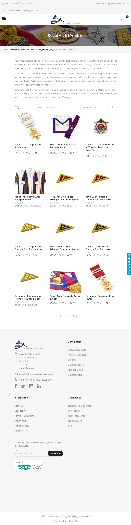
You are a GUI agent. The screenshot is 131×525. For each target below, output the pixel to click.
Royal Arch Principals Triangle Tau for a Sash (98, 198)
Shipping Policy (21, 425)
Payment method (76, 415)
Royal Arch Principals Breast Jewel (101, 297)
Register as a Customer (79, 405)
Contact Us (20, 410)
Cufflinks (72, 359)
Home (5, 49)
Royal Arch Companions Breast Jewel (27, 146)
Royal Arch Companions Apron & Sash (63, 146)
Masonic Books (75, 374)
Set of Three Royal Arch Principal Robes (27, 198)
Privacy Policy (21, 430)
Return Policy (20, 420)
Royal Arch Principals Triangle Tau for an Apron (64, 198)
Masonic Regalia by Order (23, 49)
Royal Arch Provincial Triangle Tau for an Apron (64, 248)
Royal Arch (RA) (46, 49)
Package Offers (75, 369)
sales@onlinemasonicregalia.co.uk (21, 10)
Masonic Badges (76, 364)
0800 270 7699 (10, 3)
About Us (18, 405)
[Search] (120, 18)
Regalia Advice (75, 420)
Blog (70, 425)
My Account (74, 410)
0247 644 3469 (26, 3)
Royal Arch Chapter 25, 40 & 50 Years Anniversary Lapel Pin (100, 147)
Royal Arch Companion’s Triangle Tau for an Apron (28, 248)
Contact (63, 521)
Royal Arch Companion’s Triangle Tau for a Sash (28, 297)
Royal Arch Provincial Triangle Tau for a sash (98, 248)
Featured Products (77, 350)
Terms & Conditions (24, 415)
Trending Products (77, 355)
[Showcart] (125, 18)
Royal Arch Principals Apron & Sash (65, 297)
